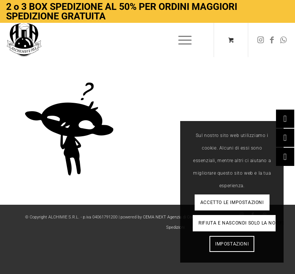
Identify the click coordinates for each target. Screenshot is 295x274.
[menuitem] (184, 40)
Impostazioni (232, 244)
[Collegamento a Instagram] (260, 40)
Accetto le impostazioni (232, 202)
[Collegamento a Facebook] (272, 40)
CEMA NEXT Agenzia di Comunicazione (179, 217)
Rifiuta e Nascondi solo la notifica (237, 223)
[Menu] (181, 40)
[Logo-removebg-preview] (24, 40)
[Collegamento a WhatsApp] (283, 40)
